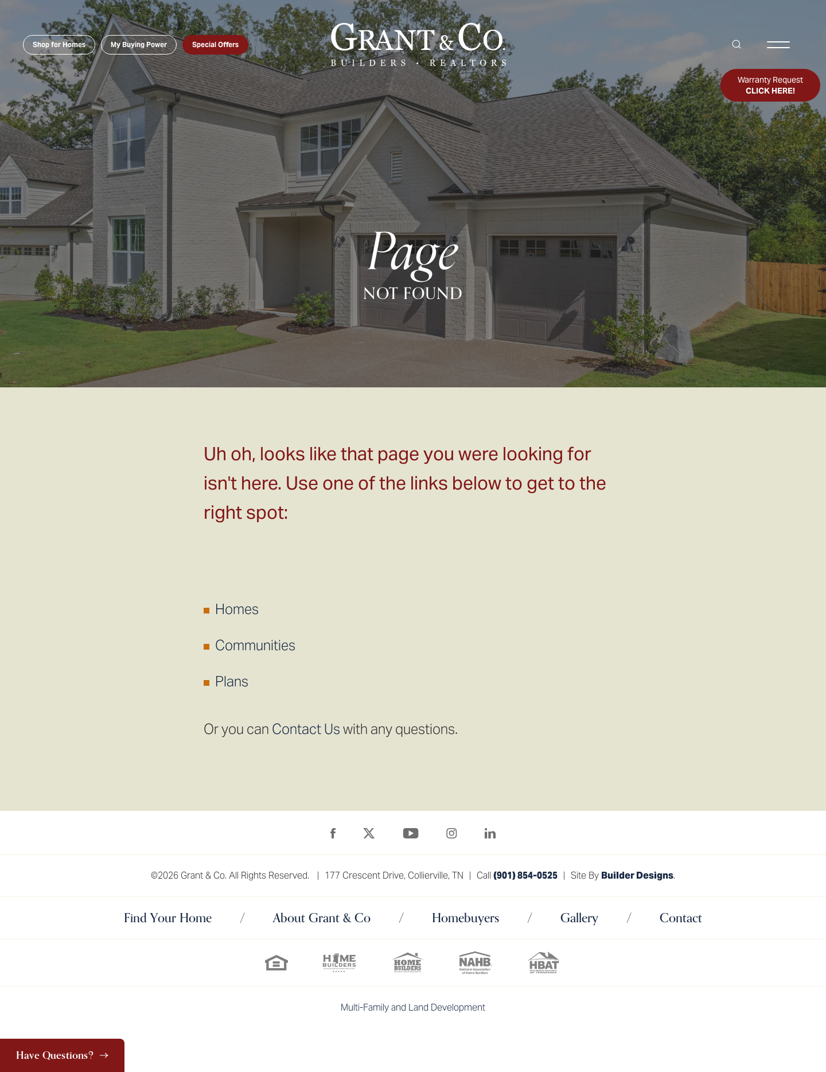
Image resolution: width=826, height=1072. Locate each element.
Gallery (579, 917)
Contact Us (306, 729)
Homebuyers (465, 917)
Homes (237, 609)
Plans (231, 681)
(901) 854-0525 (525, 875)
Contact (681, 917)
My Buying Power (139, 44)
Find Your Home (168, 917)
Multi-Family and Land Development (413, 1007)
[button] (740, 44)
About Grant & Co (322, 917)
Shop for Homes (59, 44)
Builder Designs (637, 875)
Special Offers (215, 44)
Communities (255, 645)
